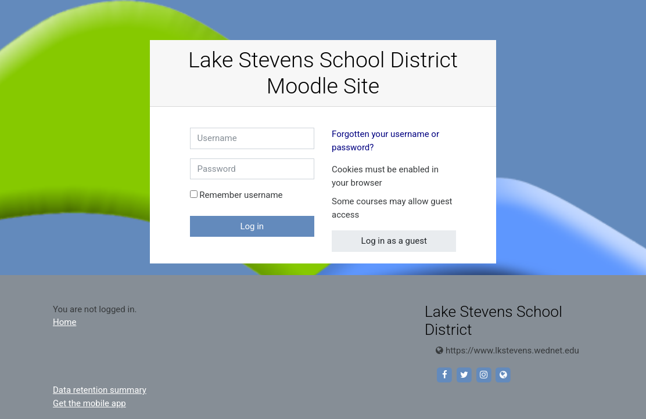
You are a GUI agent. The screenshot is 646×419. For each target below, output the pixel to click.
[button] (391, 183)
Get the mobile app (89, 403)
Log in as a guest (394, 241)
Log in (252, 226)
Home (64, 322)
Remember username (240, 195)
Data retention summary (99, 390)
